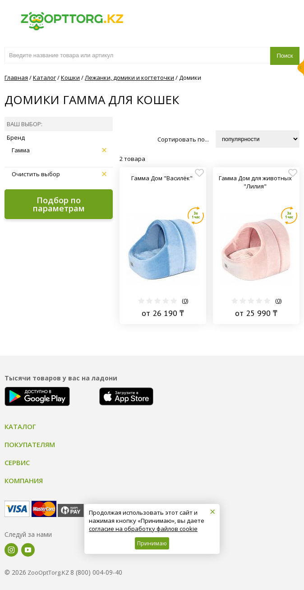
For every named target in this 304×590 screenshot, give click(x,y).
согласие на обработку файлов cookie (143, 529)
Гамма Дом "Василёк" (162, 178)
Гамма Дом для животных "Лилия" (255, 182)
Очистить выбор (59, 174)
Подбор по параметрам (59, 204)
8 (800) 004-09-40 (96, 572)
